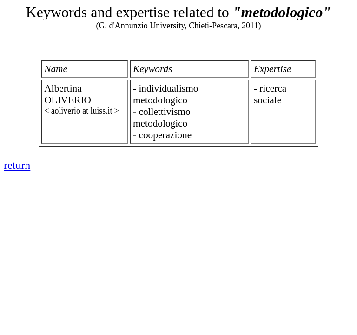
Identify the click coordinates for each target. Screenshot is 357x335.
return (17, 165)
